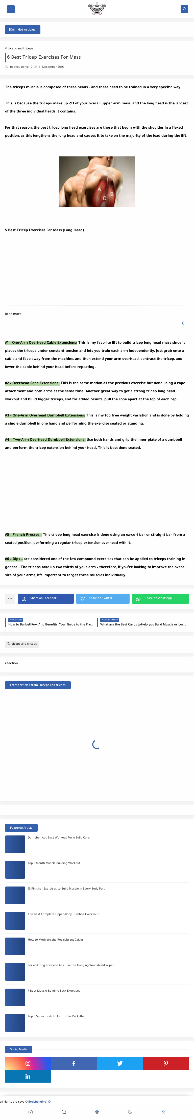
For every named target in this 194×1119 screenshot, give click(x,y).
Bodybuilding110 (39, 1102)
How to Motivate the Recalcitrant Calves (56, 940)
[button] (46, 599)
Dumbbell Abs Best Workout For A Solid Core (59, 838)
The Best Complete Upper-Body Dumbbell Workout (63, 914)
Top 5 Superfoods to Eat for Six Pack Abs (56, 1016)
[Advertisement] (43, 266)
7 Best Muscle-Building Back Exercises (54, 991)
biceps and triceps (20, 49)
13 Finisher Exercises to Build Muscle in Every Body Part (66, 889)
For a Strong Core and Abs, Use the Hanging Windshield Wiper (71, 965)
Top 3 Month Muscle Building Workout (54, 863)
